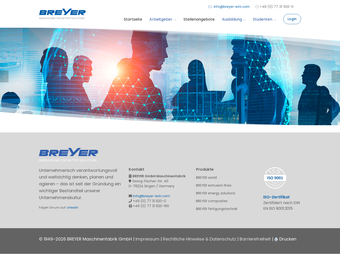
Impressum (147, 239)
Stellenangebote (199, 19)
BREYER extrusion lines (213, 185)
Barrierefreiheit (255, 239)
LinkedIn (72, 207)
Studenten (264, 19)
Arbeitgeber (162, 19)
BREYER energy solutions (215, 193)
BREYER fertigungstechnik (216, 208)
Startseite (133, 19)
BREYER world (206, 177)
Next (336, 76)
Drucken (285, 239)
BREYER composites (212, 201)
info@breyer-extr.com (229, 6)
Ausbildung (234, 19)
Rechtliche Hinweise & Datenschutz (199, 239)
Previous (4, 76)
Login (292, 19)
